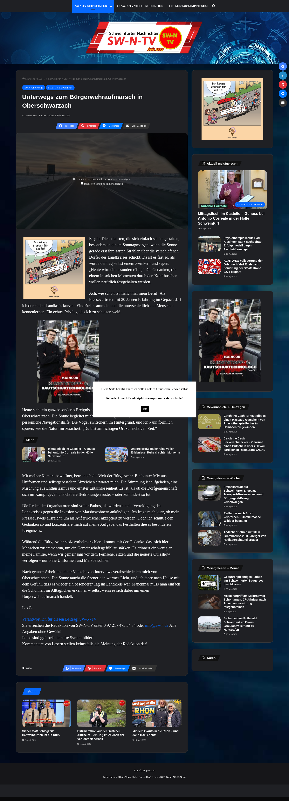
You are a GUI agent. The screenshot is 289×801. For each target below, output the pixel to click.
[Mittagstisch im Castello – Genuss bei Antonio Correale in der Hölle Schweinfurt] (33, 454)
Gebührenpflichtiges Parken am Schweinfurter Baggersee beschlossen (243, 580)
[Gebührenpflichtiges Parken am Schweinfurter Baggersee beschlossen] (209, 582)
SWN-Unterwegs (34, 87)
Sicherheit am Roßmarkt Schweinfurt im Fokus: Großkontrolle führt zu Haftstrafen (240, 624)
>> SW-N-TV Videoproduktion (140, 6)
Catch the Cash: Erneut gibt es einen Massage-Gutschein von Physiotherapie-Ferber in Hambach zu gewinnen (245, 421)
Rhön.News (124, 777)
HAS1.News (152, 777)
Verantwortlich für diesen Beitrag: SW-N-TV (59, 619)
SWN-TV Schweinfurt (92, 6)
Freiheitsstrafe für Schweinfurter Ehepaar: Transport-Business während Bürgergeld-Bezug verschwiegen (243, 494)
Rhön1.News (139, 777)
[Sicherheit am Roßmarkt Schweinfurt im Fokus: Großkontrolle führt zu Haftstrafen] (209, 624)
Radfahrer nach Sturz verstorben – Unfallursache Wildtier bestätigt (242, 517)
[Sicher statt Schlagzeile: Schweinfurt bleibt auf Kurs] (46, 713)
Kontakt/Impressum (144, 770)
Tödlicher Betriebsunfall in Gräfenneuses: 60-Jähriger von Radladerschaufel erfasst (245, 535)
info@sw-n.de (156, 625)
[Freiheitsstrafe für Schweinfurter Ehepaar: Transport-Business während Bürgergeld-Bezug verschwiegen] (209, 493)
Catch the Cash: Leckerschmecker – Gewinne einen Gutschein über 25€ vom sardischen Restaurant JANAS (245, 444)
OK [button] (145, 409)
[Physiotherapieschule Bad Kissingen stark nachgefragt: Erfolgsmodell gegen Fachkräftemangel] (209, 244)
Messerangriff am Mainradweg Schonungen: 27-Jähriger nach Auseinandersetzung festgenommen (245, 601)
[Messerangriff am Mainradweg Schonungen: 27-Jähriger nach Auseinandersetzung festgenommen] (209, 601)
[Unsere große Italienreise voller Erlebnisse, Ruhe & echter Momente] (116, 454)
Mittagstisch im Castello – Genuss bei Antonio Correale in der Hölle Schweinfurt (71, 452)
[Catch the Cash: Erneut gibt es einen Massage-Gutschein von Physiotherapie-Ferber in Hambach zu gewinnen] (209, 421)
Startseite (28, 78)
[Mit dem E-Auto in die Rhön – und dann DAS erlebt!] (156, 713)
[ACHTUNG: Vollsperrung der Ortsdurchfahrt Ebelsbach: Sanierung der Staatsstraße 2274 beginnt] (209, 266)
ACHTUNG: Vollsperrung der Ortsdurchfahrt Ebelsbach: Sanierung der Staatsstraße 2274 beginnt (243, 266)
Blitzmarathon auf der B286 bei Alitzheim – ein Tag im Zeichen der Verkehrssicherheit (100, 735)
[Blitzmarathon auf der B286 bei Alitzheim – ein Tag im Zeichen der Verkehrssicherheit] (101, 713)
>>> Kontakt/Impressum (188, 6)
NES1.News (179, 777)
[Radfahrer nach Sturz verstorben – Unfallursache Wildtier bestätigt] (209, 519)
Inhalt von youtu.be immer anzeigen (103, 183)
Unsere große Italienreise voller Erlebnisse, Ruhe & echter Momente (155, 450)
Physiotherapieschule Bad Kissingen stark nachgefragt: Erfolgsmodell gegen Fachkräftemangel (243, 243)
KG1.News (166, 777)
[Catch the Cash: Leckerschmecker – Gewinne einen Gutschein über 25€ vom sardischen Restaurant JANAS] (209, 444)
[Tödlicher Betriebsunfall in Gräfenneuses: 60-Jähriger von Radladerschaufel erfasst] (209, 538)
